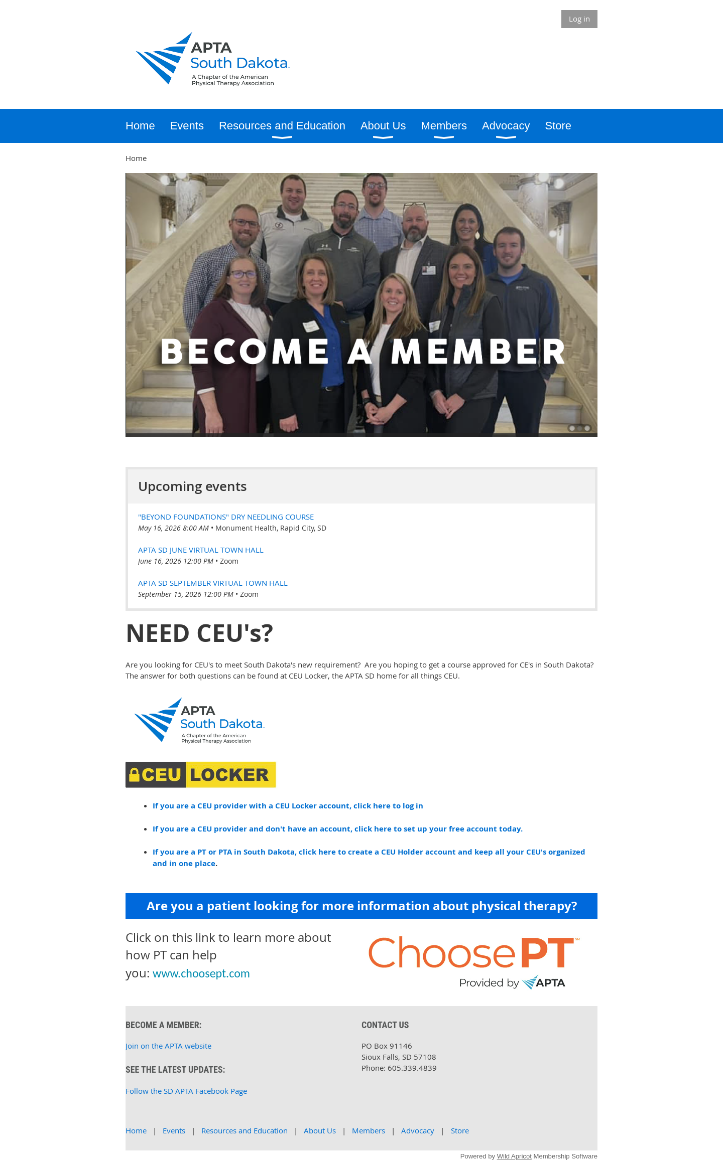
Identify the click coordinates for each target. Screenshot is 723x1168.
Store (460, 1130)
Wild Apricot (514, 1156)
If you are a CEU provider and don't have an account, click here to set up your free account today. (338, 828)
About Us (320, 1130)
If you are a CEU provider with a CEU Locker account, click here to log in (288, 805)
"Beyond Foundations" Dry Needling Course (226, 517)
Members (368, 1130)
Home (136, 1130)
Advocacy (417, 1130)
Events (174, 1130)
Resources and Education (244, 1130)
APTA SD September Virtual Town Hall (213, 583)
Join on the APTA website (168, 1046)
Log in (579, 19)
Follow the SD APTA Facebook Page (186, 1091)
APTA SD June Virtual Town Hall (201, 550)
